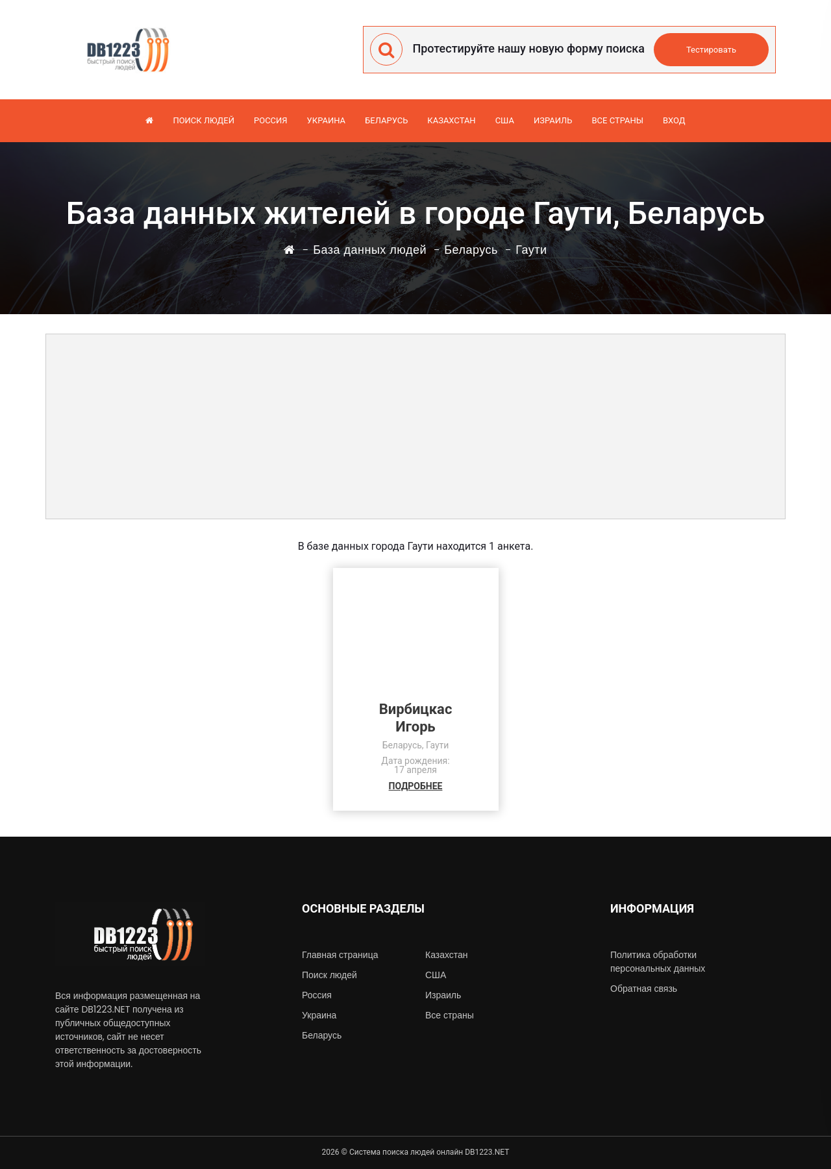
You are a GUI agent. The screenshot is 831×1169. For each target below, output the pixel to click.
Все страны (617, 120)
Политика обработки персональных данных (657, 961)
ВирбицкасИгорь (416, 718)
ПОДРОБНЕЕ (416, 786)
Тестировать (711, 50)
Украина (326, 120)
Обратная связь (643, 988)
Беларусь (386, 120)
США (504, 120)
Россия (271, 120)
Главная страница (340, 954)
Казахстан (451, 120)
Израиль (553, 120)
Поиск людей (203, 120)
